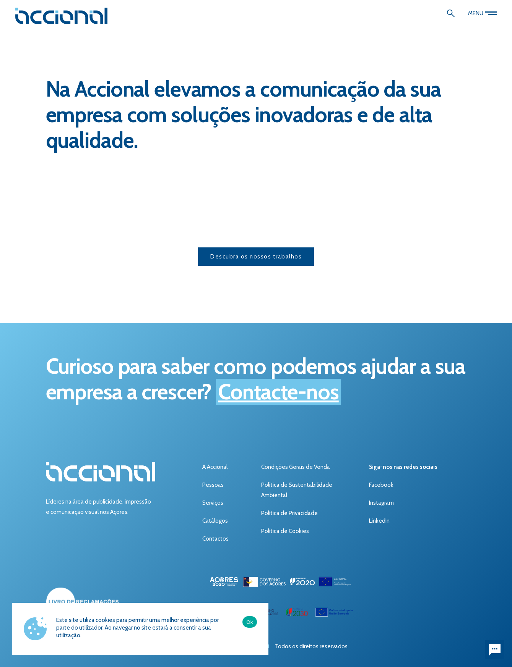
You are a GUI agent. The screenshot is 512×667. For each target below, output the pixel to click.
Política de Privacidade (289, 513)
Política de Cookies (285, 531)
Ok (249, 622)
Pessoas (213, 484)
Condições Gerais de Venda (295, 467)
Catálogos (215, 520)
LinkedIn (379, 520)
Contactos (215, 538)
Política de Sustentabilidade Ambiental (296, 490)
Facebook (381, 484)
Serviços (212, 502)
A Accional (215, 467)
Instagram (381, 502)
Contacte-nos (278, 392)
